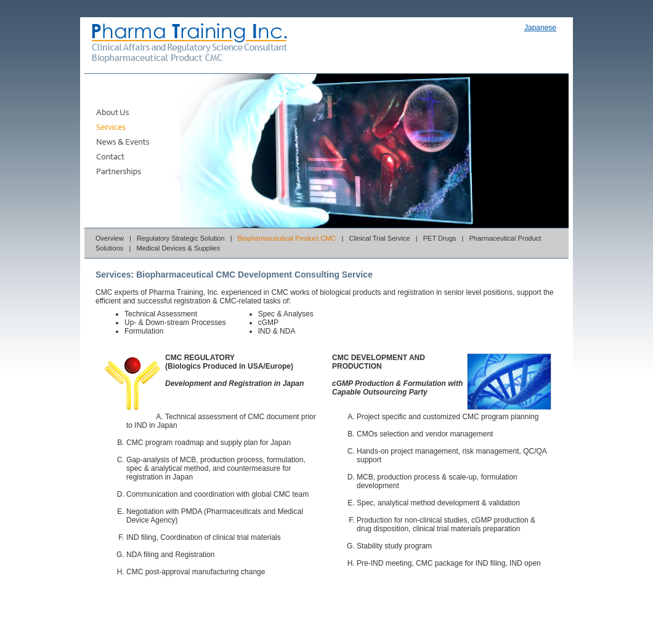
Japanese (540, 27)
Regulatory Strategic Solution (180, 238)
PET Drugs (439, 238)
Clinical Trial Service (379, 238)
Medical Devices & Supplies (178, 248)
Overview (109, 238)
